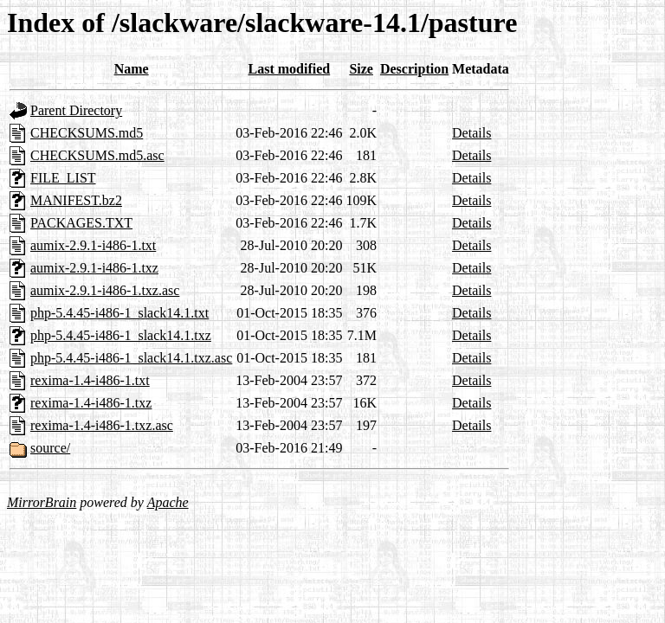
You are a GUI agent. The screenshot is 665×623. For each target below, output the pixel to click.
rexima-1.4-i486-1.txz (91, 402)
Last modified (290, 68)
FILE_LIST (63, 177)
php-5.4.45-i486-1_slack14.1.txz (120, 335)
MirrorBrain (41, 502)
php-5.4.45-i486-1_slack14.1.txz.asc (131, 357)
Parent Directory (76, 110)
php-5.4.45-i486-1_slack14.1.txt (119, 312)
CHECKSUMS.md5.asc (97, 155)
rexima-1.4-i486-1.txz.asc (101, 425)
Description (414, 68)
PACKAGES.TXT (81, 222)
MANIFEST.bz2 (76, 200)
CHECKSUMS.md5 (86, 132)
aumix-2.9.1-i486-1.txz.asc (104, 290)
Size (361, 68)
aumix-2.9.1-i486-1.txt (93, 245)
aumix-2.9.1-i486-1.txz (94, 267)
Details (471, 132)
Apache (168, 502)
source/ (50, 447)
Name (131, 68)
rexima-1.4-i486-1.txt (90, 380)
